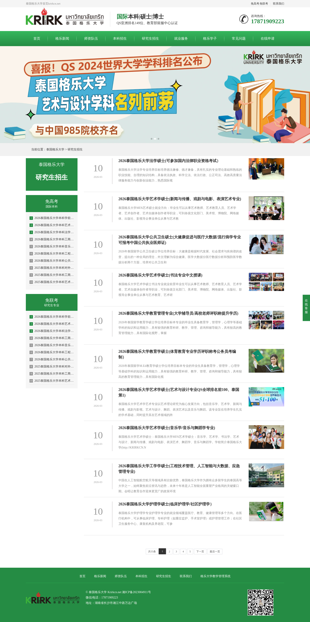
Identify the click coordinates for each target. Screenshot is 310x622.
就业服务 (181, 38)
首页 (36, 38)
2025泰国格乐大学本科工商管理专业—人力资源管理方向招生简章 (51, 275)
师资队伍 (91, 38)
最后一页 (215, 551)
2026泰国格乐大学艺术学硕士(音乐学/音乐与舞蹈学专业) (166, 428)
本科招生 (120, 38)
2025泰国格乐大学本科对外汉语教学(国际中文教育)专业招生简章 (51, 268)
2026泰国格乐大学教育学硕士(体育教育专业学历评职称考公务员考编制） (177, 354)
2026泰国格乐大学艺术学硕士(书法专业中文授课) (160, 275)
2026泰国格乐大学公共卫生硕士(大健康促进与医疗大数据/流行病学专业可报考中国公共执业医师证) (179, 240)
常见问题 (239, 38)
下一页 (200, 551)
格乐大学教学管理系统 (215, 576)
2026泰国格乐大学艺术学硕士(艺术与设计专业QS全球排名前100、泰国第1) (178, 392)
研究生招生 (150, 38)
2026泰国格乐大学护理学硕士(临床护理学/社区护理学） (166, 504)
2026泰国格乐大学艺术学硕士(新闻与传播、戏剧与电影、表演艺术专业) (179, 199)
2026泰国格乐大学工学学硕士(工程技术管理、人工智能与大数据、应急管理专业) (179, 469)
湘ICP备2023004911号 (136, 592)
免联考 (264, 3)
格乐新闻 (62, 38)
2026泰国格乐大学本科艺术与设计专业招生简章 (51, 225)
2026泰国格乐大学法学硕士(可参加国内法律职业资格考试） (169, 161)
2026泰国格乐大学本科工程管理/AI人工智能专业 (51, 253)
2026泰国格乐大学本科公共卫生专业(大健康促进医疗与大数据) (51, 261)
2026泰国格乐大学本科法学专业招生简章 (51, 232)
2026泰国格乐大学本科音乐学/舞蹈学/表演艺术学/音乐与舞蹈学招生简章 (51, 246)
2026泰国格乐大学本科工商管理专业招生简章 (51, 239)
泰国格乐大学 (55, 149)
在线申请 (267, 38)
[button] (151, 139)
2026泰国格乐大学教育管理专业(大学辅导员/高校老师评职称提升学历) (178, 313)
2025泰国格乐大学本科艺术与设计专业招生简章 (51, 282)
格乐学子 (210, 38)
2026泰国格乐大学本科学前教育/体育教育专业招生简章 (51, 218)
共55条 (152, 551)
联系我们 (278, 3)
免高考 (255, 3)
